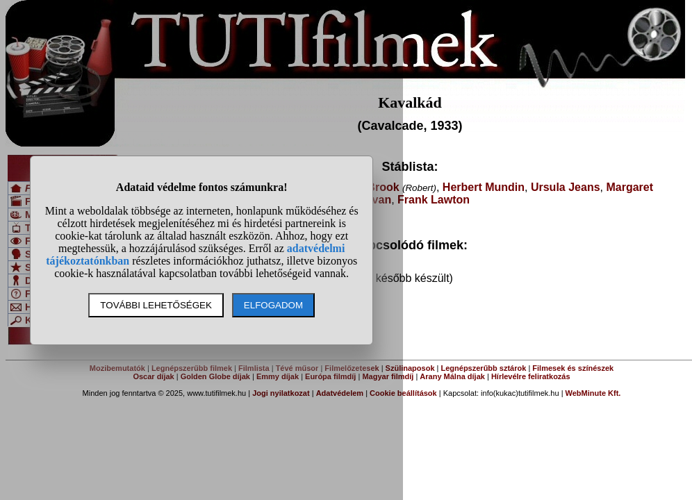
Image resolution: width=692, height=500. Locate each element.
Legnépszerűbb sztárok (484, 368)
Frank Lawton (433, 200)
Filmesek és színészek (572, 368)
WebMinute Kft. (593, 393)
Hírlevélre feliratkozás (530, 376)
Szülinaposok (410, 368)
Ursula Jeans (565, 187)
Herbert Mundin (484, 187)
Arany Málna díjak (452, 376)
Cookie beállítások (403, 393)
